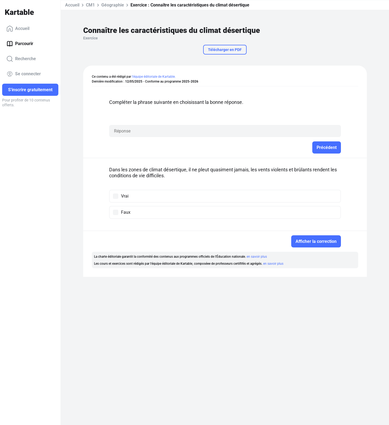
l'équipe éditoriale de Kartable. (154, 77)
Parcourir (19, 43)
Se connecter (23, 74)
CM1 (90, 5)
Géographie (112, 5)
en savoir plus (257, 257)
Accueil (17, 28)
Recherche (21, 59)
